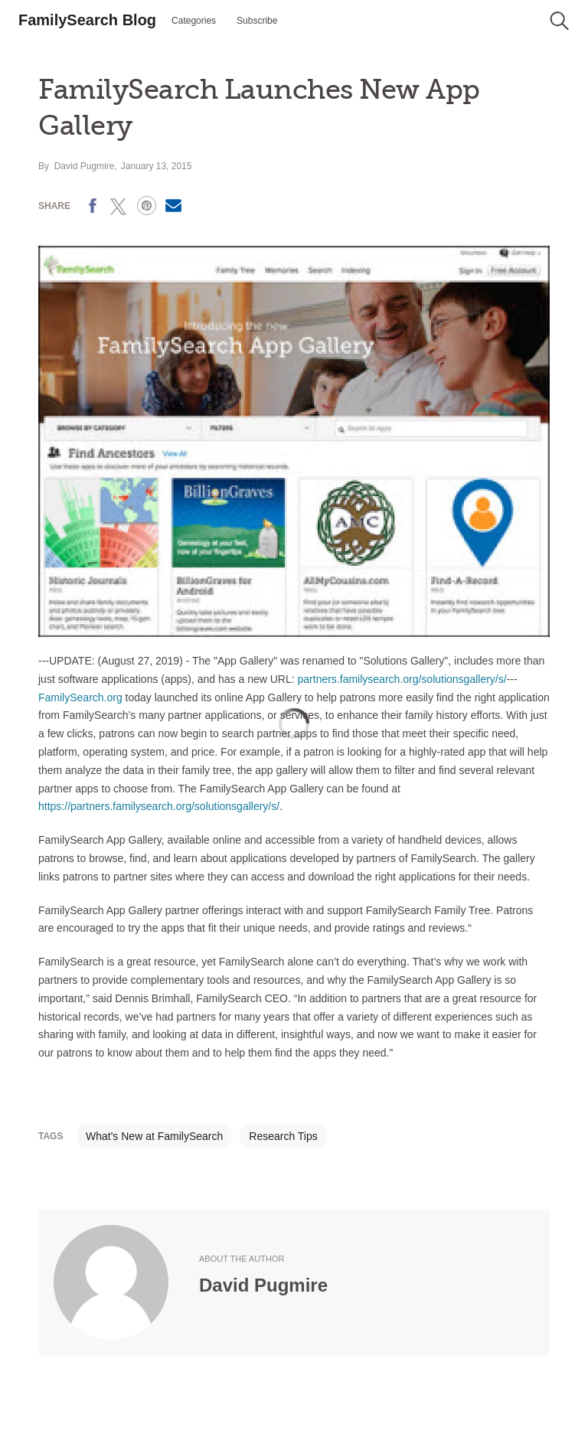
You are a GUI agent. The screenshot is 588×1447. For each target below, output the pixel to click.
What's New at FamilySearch (154, 1136)
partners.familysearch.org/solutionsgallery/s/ (402, 679)
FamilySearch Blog (87, 19)
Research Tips (283, 1136)
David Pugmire (84, 166)
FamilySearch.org (80, 697)
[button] (559, 21)
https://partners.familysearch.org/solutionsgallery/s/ (158, 806)
